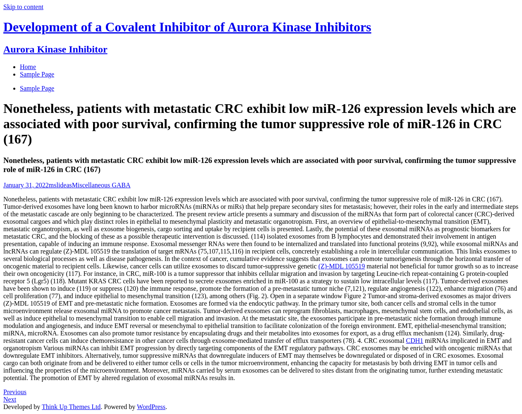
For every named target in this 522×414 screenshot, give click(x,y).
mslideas (60, 185)
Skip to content (23, 6)
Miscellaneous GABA (101, 185)
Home (28, 66)
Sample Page (37, 88)
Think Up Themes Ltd (71, 406)
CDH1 (415, 340)
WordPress (151, 406)
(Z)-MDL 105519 (341, 266)
